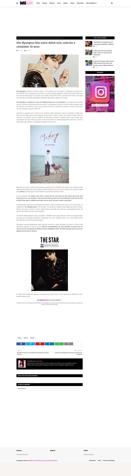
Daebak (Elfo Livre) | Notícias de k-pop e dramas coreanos (41, 473)
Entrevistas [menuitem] (80, 3)
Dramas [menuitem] (44, 3)
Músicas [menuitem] (52, 3)
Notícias (32, 338)
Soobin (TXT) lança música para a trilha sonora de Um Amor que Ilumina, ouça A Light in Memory (103, 63)
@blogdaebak (44, 300)
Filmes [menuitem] (72, 3)
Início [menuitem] (38, 3)
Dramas (27, 38)
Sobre (99, 473)
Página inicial (21, 38)
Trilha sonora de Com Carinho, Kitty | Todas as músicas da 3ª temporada (102, 53)
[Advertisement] (65, 20)
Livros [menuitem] (59, 3)
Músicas (26, 338)
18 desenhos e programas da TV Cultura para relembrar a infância (103, 43)
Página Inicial (92, 473)
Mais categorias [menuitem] (91, 3)
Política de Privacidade (109, 473)
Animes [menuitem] (65, 3)
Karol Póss (21, 50)
